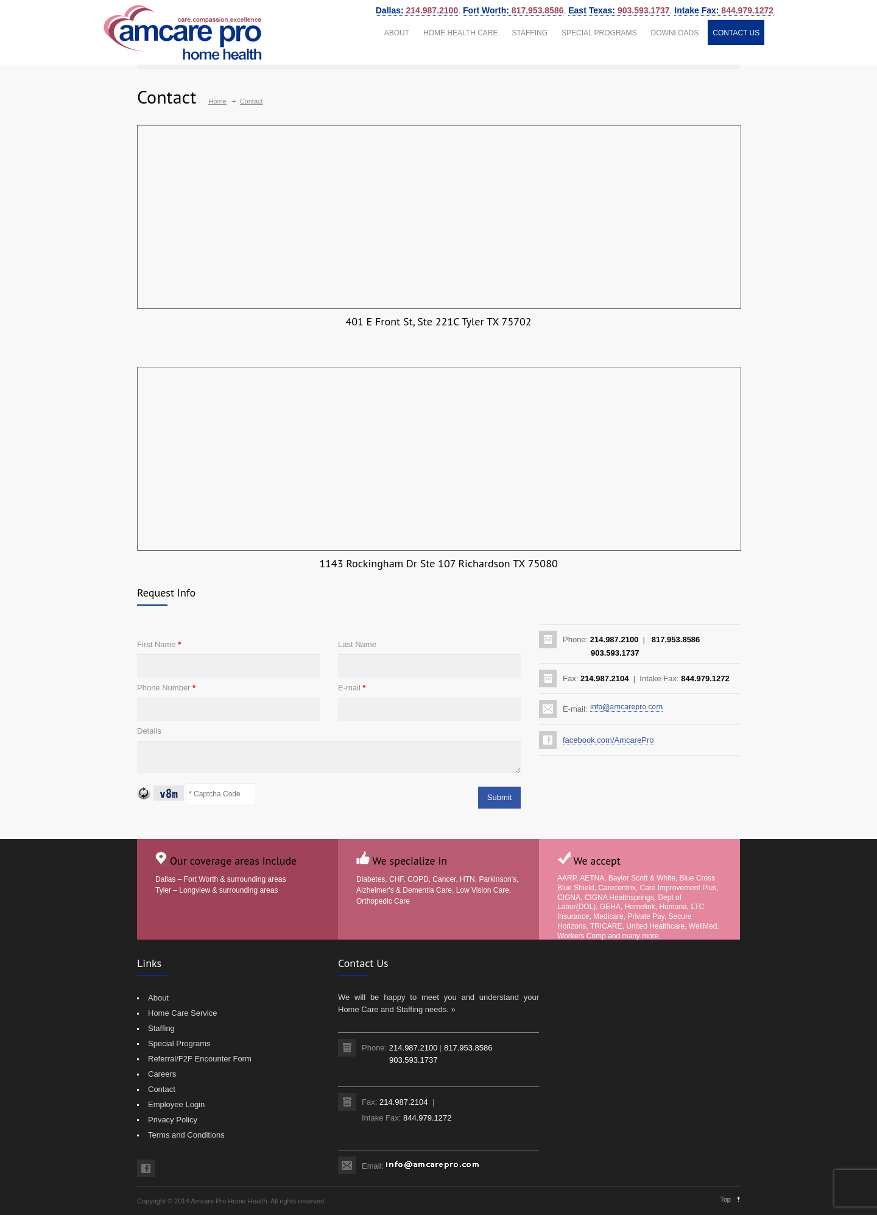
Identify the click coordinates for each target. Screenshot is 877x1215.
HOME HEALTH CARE (460, 33)
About (158, 997)
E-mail (352, 688)
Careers (162, 1074)
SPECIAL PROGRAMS (599, 33)
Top (725, 1199)
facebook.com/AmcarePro (608, 740)
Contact (161, 1089)
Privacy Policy (172, 1119)
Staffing (161, 1028)
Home (217, 101)
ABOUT (396, 33)
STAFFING (530, 33)
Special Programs (179, 1043)
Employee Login (176, 1104)
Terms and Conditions (186, 1134)
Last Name (357, 644)
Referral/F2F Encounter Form (200, 1058)
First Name (159, 644)
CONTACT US (736, 33)
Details (149, 731)
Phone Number (166, 688)
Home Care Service (182, 1013)
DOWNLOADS (675, 33)
